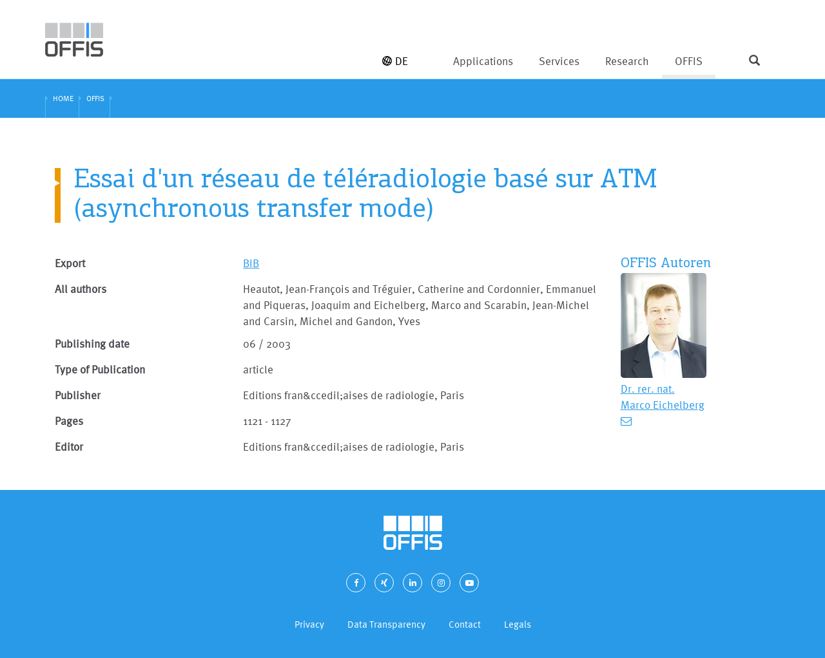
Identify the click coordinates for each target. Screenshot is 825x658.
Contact (465, 624)
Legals (517, 624)
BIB (251, 263)
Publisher (78, 395)
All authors (80, 289)
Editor (69, 446)
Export (70, 263)
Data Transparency (386, 624)
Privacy (309, 624)
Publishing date (92, 343)
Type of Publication (100, 369)
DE (395, 61)
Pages (69, 421)
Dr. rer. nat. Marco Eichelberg (662, 396)
